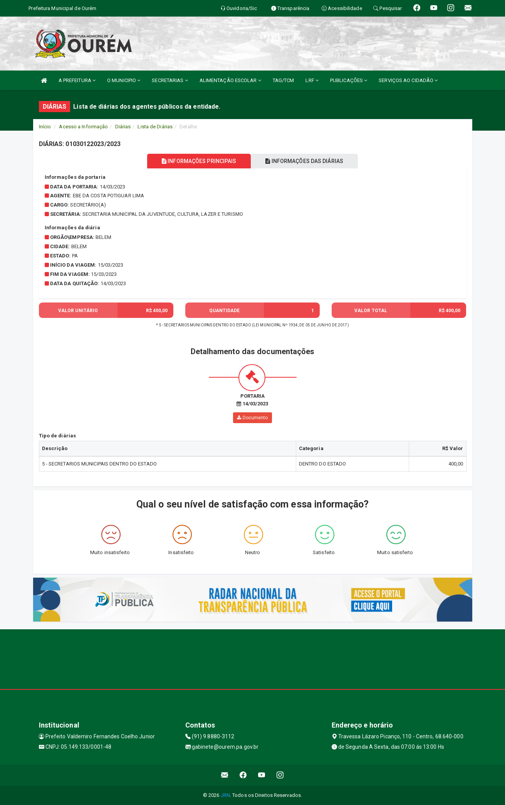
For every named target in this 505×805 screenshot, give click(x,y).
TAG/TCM (283, 80)
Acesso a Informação (83, 126)
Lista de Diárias (155, 126)
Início (45, 126)
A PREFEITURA (77, 80)
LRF (312, 80)
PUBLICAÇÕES (348, 80)
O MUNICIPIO (123, 80)
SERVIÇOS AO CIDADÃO (408, 80)
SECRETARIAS (170, 80)
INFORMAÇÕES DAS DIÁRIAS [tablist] (306, 161)
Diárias (123, 126)
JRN (225, 795)
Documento (252, 417)
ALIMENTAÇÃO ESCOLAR (230, 80)
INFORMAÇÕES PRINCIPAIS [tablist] (197, 161)
